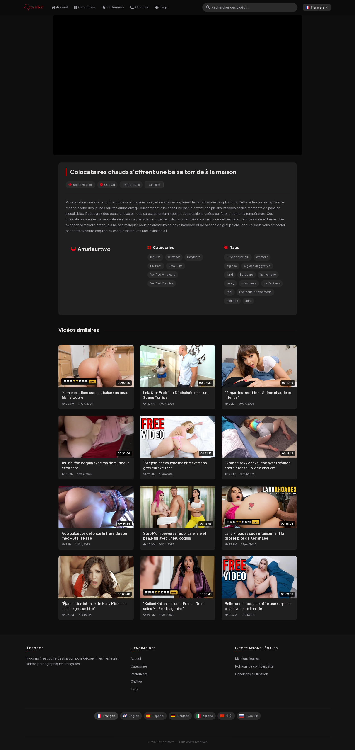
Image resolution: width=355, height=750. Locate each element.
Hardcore (193, 257)
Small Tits (175, 266)
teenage (232, 300)
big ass (232, 266)
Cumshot (174, 257)
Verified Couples (161, 283)
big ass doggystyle (257, 266)
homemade (268, 274)
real (229, 292)
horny (230, 283)
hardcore (246, 274)
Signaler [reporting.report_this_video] (154, 184)
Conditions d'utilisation (251, 674)
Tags (161, 7)
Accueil (60, 7)
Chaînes (139, 7)
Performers (113, 7)
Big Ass (155, 257)
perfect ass (272, 283)
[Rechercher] (208, 7)
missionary (248, 283)
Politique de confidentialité (254, 666)
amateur (262, 257)
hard (230, 274)
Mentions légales (247, 658)
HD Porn (156, 266)
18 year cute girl (238, 257)
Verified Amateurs (162, 274)
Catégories (85, 7)
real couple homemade (255, 292)
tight (248, 300)
